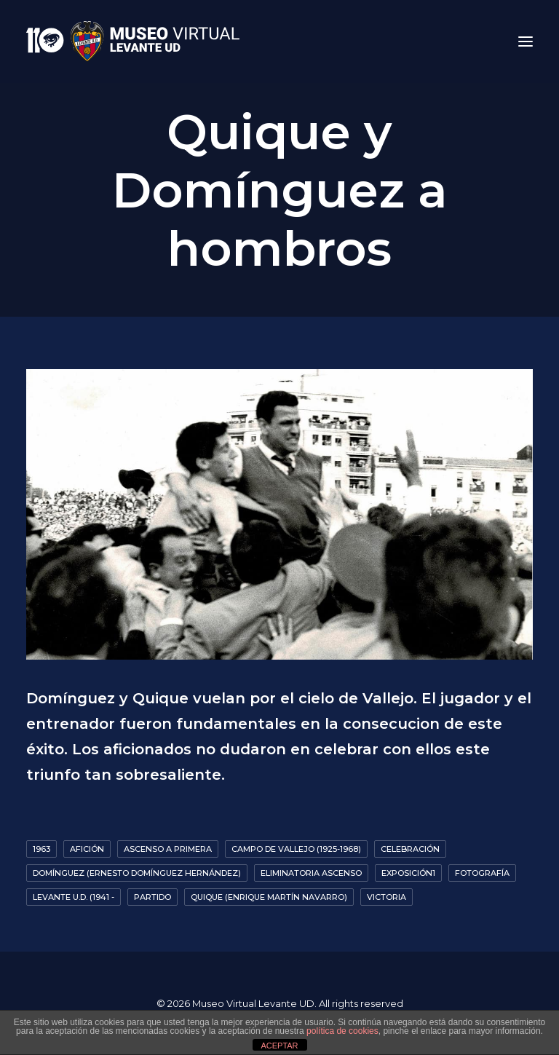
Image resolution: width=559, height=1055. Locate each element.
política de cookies (342, 1031)
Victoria (386, 897)
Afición (87, 849)
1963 (41, 849)
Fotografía (482, 873)
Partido (152, 897)
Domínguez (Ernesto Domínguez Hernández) (137, 873)
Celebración (410, 849)
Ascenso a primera (168, 849)
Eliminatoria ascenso (311, 873)
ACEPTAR (279, 1045)
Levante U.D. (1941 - (73, 897)
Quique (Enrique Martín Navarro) (269, 897)
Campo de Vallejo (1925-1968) (296, 849)
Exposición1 (408, 873)
